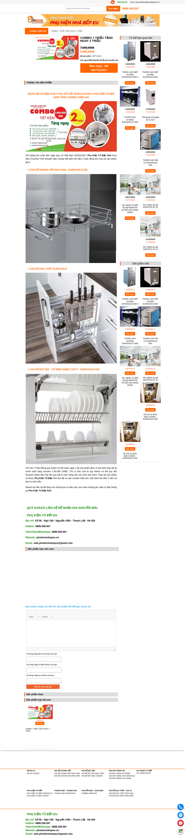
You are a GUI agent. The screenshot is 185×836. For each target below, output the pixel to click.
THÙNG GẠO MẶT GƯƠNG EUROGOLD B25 (150, 74)
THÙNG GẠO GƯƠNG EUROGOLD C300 (130, 119)
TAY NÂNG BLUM (143, 773)
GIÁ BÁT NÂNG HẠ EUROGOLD (122, 776)
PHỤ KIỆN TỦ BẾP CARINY (38, 796)
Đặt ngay (40, 723)
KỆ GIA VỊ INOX (33, 773)
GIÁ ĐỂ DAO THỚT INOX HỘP (121, 796)
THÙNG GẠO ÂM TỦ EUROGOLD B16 (150, 162)
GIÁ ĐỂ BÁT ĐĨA (88, 771)
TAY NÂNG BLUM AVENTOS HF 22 (150, 248)
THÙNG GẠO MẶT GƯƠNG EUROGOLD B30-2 (130, 74)
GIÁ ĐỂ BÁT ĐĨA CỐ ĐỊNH (92, 776)
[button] (29, 612)
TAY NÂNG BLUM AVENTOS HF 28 (150, 206)
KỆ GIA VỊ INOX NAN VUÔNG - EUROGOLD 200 (130, 456)
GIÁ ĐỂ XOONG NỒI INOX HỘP (67, 776)
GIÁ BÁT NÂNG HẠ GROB (119, 773)
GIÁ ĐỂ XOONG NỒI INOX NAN (67, 773)
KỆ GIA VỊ (31, 771)
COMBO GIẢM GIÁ (38, 31)
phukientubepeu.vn (47, 537)
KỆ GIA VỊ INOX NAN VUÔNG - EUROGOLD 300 (150, 416)
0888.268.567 (122, 2)
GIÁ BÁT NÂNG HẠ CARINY (120, 778)
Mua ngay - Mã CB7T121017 (99, 68)
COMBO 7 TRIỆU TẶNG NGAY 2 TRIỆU (66, 31)
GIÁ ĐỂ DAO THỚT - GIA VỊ (120, 791)
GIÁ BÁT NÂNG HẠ (117, 771)
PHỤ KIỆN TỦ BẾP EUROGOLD (40, 793)
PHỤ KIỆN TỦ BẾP (34, 791)
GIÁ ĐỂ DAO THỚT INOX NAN (121, 793)
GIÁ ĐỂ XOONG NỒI (62, 771)
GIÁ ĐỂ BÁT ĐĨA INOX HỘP (93, 773)
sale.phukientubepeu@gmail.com (147, 2)
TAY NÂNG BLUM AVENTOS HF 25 (150, 379)
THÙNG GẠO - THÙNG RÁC (65, 791)
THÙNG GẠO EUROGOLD (65, 793)
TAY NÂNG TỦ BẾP (144, 771)
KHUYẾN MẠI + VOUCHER (92, 791)
